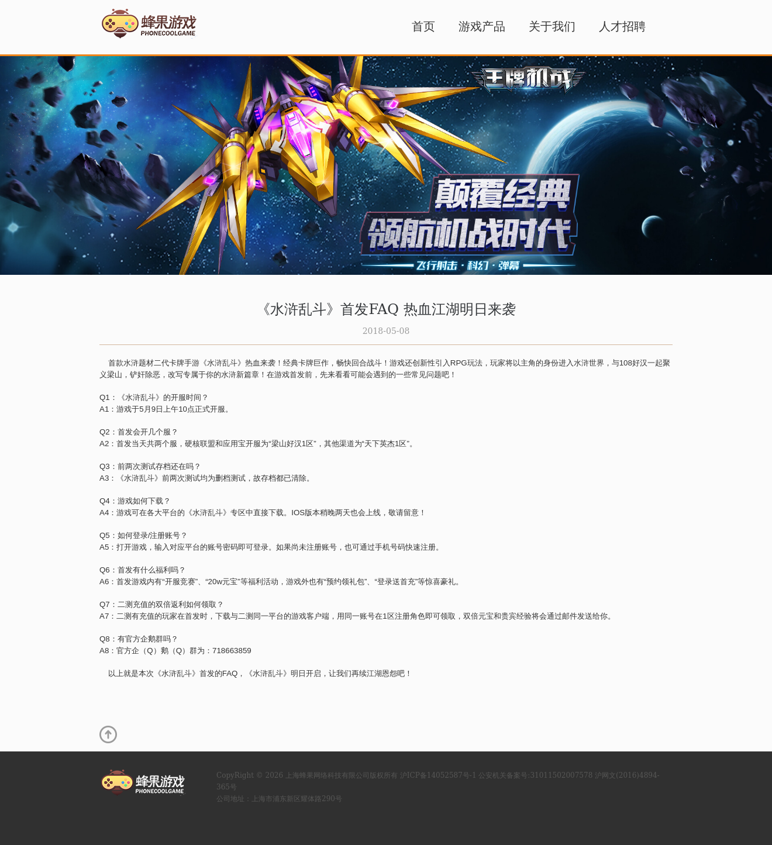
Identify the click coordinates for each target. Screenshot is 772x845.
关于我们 (552, 26)
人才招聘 (622, 26)
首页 (423, 26)
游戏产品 (482, 26)
